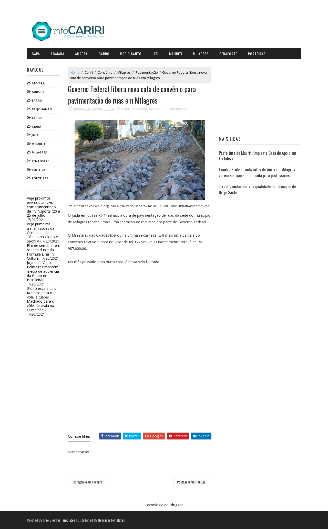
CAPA (36, 53)
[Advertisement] (106, 313)
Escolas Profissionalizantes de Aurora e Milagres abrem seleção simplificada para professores (257, 172)
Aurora (81, 53)
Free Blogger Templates (59, 520)
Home (75, 72)
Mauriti (175, 53)
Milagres (201, 53)
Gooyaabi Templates (111, 520)
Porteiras (256, 53)
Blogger (176, 504)
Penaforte (228, 53)
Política (38, 170)
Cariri (37, 118)
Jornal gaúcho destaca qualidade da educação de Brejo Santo (257, 189)
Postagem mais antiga (191, 481)
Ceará (36, 126)
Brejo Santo (130, 53)
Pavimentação (147, 72)
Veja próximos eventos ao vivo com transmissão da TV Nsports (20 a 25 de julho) (43, 207)
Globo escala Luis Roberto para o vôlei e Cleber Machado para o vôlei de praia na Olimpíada (41, 299)
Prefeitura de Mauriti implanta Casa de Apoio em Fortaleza (257, 156)
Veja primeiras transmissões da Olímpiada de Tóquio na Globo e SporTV (42, 233)
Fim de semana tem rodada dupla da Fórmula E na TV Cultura (43, 252)
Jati (155, 53)
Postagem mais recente (87, 481)
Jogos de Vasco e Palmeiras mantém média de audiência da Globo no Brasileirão (43, 271)
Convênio (105, 72)
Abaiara (57, 53)
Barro (104, 53)
